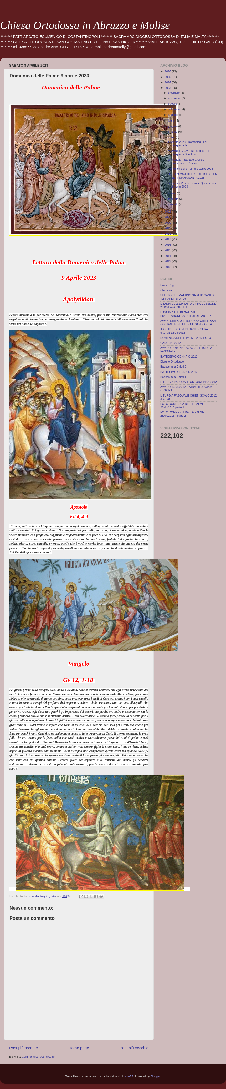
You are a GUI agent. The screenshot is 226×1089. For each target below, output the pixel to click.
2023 (168, 87)
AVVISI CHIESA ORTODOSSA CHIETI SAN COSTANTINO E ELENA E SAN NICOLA (188, 322)
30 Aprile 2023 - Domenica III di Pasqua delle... (187, 143)
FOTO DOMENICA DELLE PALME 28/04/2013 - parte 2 (182, 414)
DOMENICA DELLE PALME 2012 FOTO (185, 337)
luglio (172, 120)
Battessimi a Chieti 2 (173, 366)
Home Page (167, 285)
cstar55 (128, 1076)
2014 (168, 255)
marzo (172, 193)
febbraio (173, 198)
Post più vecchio (134, 1048)
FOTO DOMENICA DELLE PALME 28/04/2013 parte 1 (182, 405)
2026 (168, 71)
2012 (168, 266)
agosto (172, 114)
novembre (175, 98)
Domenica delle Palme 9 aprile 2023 (190, 168)
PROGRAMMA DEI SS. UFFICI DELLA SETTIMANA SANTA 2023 (192, 176)
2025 (168, 76)
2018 (168, 233)
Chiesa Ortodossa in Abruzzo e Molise (85, 25)
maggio (173, 131)
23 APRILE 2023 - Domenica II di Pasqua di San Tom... (188, 152)
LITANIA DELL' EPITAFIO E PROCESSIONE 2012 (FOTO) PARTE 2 (185, 314)
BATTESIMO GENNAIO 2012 (178, 356)
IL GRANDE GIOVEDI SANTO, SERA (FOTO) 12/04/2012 (184, 331)
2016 (168, 244)
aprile (172, 137)
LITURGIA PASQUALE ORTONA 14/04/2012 (188, 381)
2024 (168, 82)
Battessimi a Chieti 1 (173, 376)
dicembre (174, 92)
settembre (175, 109)
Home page (79, 1048)
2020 (168, 222)
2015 (168, 250)
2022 (168, 211)
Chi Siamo (166, 290)
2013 (168, 261)
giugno (172, 126)
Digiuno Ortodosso (172, 361)
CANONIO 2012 (170, 342)
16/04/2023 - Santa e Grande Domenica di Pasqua (185, 161)
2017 (168, 239)
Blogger (155, 1076)
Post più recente (23, 1048)
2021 (168, 217)
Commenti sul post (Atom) (38, 1056)
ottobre (173, 103)
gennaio (173, 204)
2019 (168, 228)
